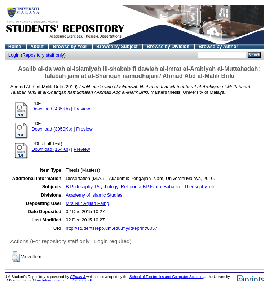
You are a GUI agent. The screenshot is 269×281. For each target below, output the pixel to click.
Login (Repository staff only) (37, 55)
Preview (82, 108)
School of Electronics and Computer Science (166, 277)
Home (15, 46)
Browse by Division (169, 46)
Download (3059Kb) (52, 129)
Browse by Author (218, 46)
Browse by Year (70, 46)
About (37, 46)
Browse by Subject (117, 46)
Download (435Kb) (51, 108)
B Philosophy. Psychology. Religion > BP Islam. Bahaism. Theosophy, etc (140, 186)
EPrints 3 (78, 277)
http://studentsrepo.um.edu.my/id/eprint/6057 (111, 228)
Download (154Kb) (51, 149)
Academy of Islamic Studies (94, 195)
